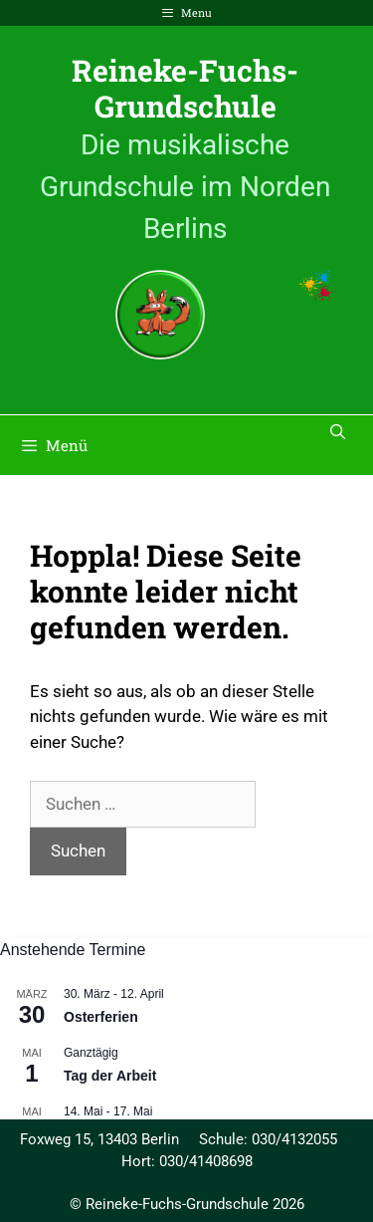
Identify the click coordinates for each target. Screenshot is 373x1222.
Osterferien (101, 1017)
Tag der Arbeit (110, 1076)
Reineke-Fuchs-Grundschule (185, 88)
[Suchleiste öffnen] (337, 431)
